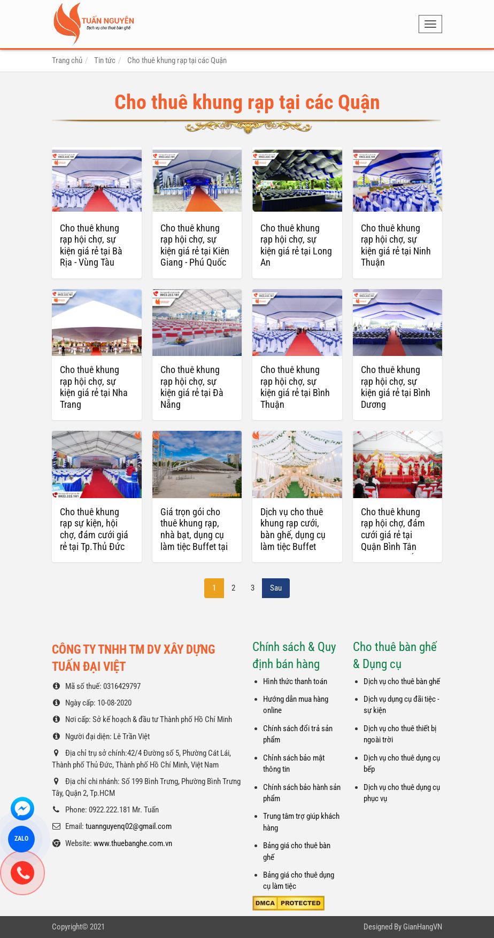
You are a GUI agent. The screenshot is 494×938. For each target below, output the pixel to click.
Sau (276, 588)
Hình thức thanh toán (295, 681)
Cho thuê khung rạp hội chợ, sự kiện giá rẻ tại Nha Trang (94, 387)
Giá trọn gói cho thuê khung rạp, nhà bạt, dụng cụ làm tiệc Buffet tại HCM (194, 534)
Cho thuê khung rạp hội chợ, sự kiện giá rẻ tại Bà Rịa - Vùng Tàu (91, 245)
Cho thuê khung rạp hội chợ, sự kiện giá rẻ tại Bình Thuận (295, 387)
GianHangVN (422, 927)
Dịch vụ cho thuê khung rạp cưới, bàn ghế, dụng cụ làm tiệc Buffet (293, 529)
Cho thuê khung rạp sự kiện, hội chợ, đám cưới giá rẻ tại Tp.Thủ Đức (94, 529)
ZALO (21, 839)
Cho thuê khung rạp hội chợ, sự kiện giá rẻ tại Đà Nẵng (191, 387)
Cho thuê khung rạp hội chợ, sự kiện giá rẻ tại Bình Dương (395, 387)
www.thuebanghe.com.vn (133, 843)
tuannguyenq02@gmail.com (129, 826)
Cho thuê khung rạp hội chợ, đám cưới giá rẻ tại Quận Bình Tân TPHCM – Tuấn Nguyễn (393, 540)
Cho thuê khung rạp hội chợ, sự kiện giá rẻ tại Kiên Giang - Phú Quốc (194, 245)
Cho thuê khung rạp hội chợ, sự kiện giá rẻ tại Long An (296, 245)
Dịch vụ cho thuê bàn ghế (402, 681)
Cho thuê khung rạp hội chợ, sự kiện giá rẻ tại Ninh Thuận (396, 245)
